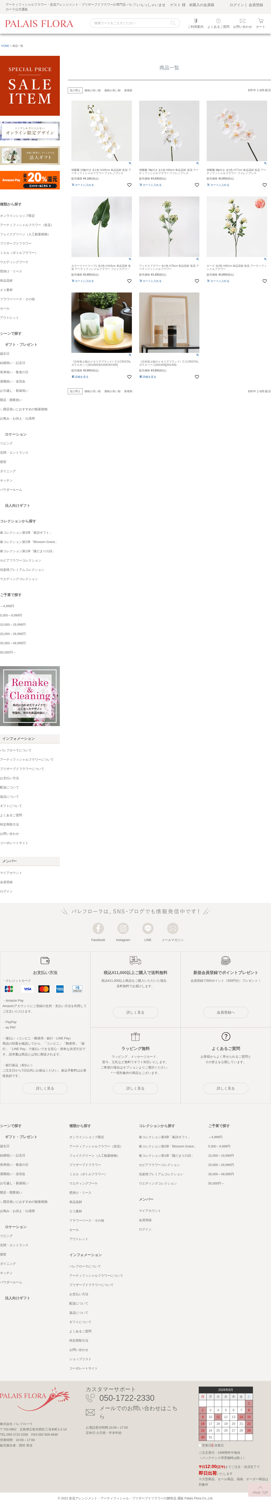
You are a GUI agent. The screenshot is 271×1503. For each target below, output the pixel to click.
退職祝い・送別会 (12, 381)
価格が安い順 (92, 90)
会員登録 (256, 5)
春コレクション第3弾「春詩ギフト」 (26, 532)
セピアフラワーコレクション (20, 560)
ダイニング (8, 471)
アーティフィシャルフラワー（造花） (27, 225)
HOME (5, 45)
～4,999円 (7, 606)
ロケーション (16, 434)
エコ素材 (6, 290)
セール (4, 308)
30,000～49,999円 (13, 643)
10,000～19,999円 (13, 624)
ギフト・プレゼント (21, 345)
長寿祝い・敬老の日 (14, 372)
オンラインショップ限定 (17, 215)
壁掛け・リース (11, 271)
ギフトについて (11, 806)
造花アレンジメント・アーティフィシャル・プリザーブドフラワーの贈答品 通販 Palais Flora (135, 1498)
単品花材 (6, 280)
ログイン (237, 5)
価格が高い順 (112, 90)
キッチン (6, 480)
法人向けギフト (17, 505)
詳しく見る (45, 1088)
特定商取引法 (9, 824)
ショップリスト (80, 1359)
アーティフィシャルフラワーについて (27, 759)
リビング (6, 443)
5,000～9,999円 (11, 615)
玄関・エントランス (14, 452)
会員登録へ (226, 1012)
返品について (9, 796)
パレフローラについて (16, 750)
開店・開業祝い (11, 400)
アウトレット (9, 317)
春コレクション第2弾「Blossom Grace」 (29, 542)
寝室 (3, 462)
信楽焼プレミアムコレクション (22, 569)
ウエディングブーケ (14, 262)
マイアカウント (11, 873)
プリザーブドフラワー (16, 243)
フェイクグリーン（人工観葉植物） (25, 234)
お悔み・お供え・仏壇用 (17, 418)
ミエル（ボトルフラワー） (19, 253)
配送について (9, 787)
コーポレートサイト (14, 843)
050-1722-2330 (126, 1398)
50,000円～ (8, 652)
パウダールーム (11, 489)
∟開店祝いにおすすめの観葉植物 (23, 409)
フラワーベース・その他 (17, 299)
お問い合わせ (9, 833)
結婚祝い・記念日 (12, 363)
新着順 (128, 90)
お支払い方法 (9, 778)
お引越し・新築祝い (14, 390)
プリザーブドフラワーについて (22, 769)
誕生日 (4, 353)
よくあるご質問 (11, 815)
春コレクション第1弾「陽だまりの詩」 (28, 551)
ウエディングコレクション (19, 579)
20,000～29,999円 (13, 634)
